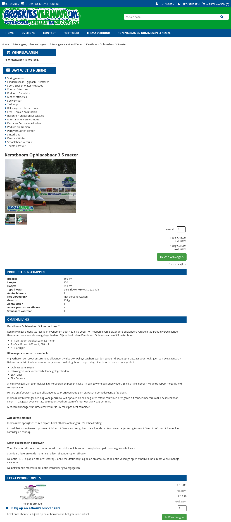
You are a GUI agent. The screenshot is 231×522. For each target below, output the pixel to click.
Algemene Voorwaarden (153, 485)
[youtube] (213, 519)
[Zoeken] (225, 20)
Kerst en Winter (16, 143)
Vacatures (68, 479)
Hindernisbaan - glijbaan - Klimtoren (28, 86)
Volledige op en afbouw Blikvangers (132, 372)
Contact (49, 37)
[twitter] (206, 519)
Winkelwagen (24, 57)
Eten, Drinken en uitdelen (21, 116)
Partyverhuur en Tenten (20, 135)
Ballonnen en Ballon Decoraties (25, 120)
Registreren (189, 4)
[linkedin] (219, 519)
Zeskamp (12, 109)
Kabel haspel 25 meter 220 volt (128, 413)
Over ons (28, 37)
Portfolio (71, 37)
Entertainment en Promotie (23, 124)
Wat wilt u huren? (26, 75)
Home (10, 37)
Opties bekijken (217, 99)
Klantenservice (147, 473)
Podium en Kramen (18, 132)
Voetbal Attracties (17, 94)
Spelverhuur (14, 105)
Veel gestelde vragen (113, 479)
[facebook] (200, 519)
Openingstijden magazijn (153, 467)
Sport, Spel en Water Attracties (24, 90)
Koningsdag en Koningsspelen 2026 (144, 37)
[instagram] (226, 519)
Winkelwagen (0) (215, 4)
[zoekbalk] (198, 20)
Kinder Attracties (16, 101)
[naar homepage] (41, 20)
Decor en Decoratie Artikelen (23, 128)
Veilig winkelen (109, 473)
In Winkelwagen (212, 92)
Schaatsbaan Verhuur (19, 147)
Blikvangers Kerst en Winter (66, 49)
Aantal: (210, 64)
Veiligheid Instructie (75, 473)
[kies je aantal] (222, 353)
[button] (65, 97)
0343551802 (17, 489)
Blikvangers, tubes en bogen (29, 49)
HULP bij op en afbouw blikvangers (132, 330)
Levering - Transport (113, 467)
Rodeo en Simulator (18, 98)
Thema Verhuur (98, 37)
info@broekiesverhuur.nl (29, 493)
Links (64, 485)
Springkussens (15, 83)
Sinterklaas (13, 139)
